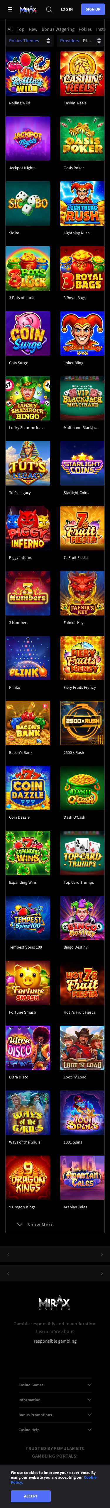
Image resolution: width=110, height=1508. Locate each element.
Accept (31, 1496)
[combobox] (55, 29)
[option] (11, 29)
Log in (67, 9)
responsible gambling (55, 1341)
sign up (93, 9)
